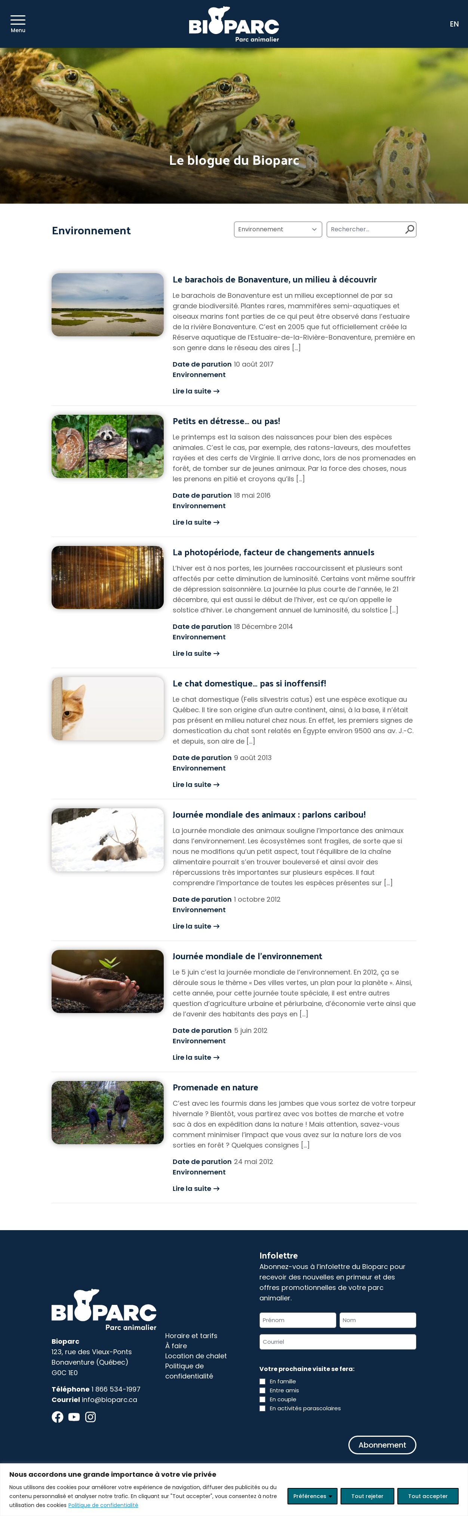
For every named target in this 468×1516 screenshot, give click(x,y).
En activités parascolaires (305, 1408)
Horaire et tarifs (191, 1335)
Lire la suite (196, 391)
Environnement (199, 374)
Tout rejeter (367, 1496)
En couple (283, 1399)
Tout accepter (428, 1496)
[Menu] (17, 20)
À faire (176, 1345)
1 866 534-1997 (116, 1389)
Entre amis (284, 1390)
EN (454, 24)
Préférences (309, 1496)
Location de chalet (196, 1356)
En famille (283, 1381)
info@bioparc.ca (109, 1399)
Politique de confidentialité (103, 1505)
